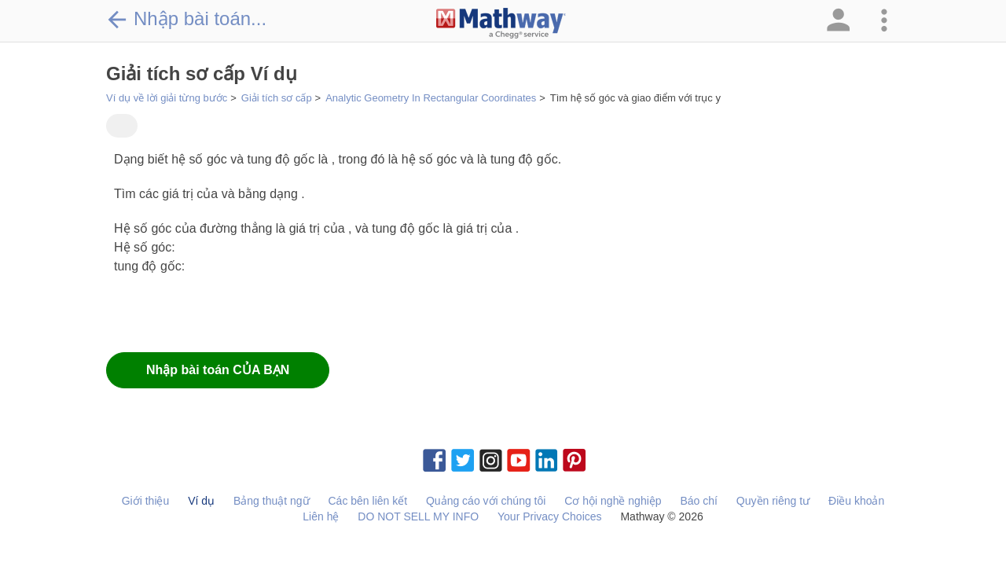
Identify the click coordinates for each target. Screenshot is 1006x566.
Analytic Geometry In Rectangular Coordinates (430, 98)
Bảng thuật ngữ (271, 500)
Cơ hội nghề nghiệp (612, 500)
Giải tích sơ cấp (276, 98)
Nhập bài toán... (186, 19)
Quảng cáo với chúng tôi (485, 500)
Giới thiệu (146, 500)
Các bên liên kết (367, 500)
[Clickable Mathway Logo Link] (501, 23)
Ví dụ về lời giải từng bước (166, 98)
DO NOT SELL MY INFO (418, 516)
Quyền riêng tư (773, 500)
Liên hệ (321, 516)
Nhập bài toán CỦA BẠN (217, 370)
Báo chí (698, 500)
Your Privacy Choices (549, 516)
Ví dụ (201, 500)
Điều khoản (856, 500)
